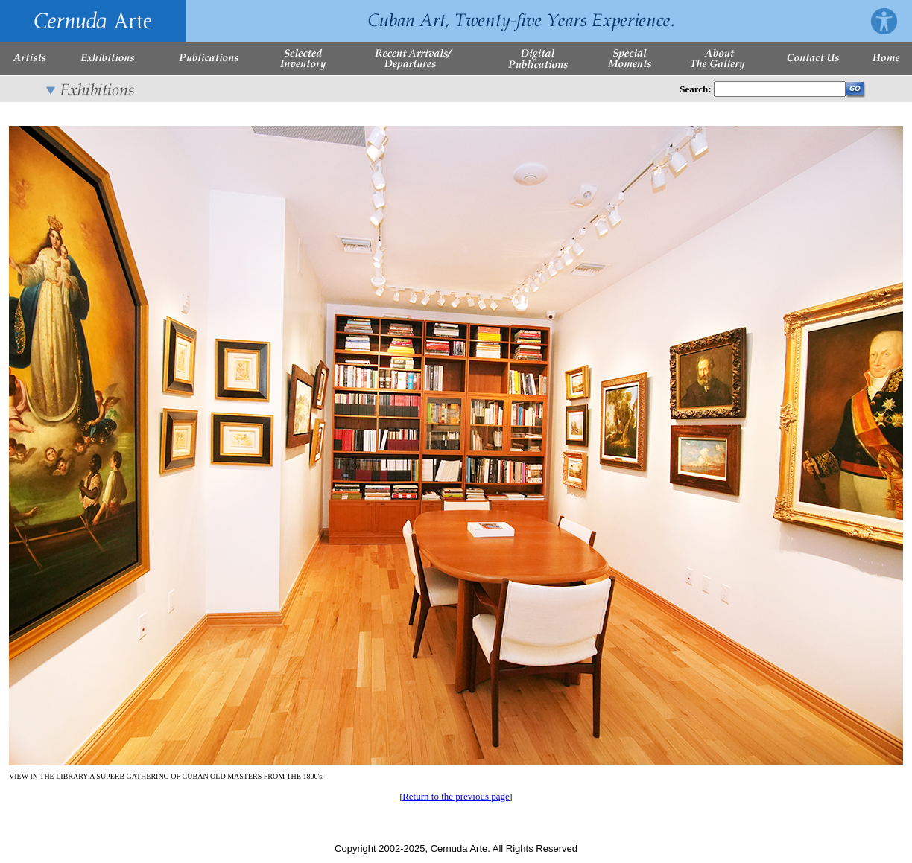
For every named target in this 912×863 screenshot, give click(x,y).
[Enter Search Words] (780, 89)
